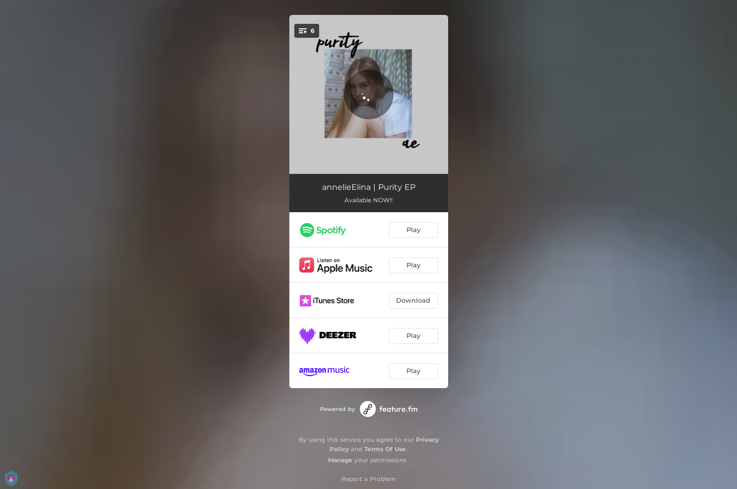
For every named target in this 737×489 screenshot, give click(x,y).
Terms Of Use (385, 449)
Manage (340, 460)
